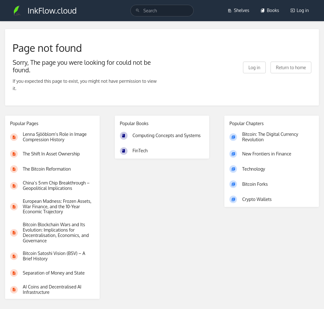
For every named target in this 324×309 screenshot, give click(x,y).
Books (269, 10)
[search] (162, 10)
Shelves (238, 10)
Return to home (291, 67)
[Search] (137, 10)
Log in (299, 10)
